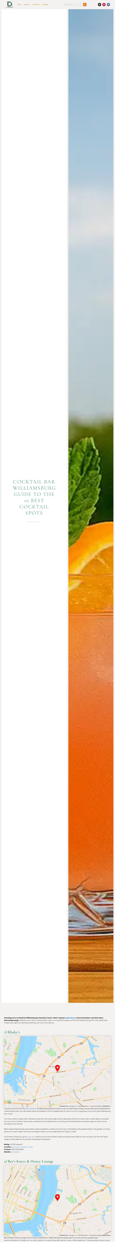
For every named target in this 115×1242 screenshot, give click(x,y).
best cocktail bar (31, 1109)
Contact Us (37, 5)
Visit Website (15, 1152)
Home (19, 5)
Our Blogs (47, 5)
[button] (48, 5)
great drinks (32, 1137)
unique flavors (71, 1018)
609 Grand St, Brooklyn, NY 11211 (23, 1147)
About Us (27, 5)
